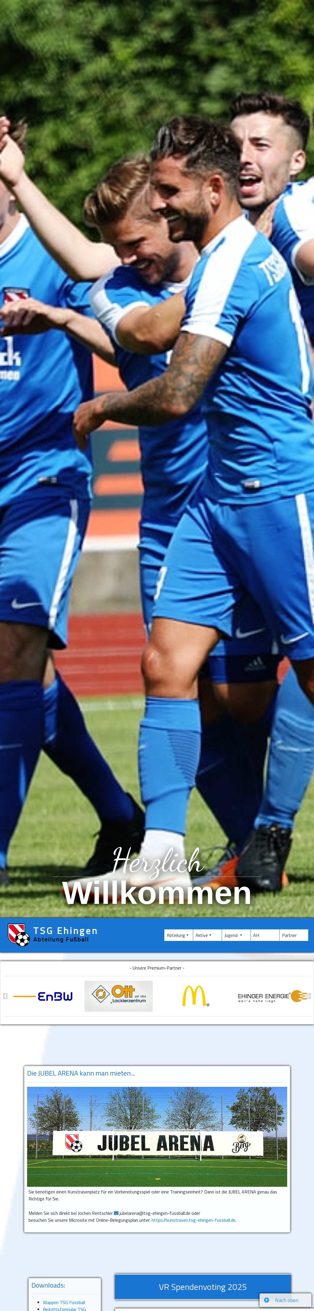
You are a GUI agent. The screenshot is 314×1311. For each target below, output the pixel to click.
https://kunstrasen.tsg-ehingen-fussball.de (194, 1220)
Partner (295, 935)
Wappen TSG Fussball (64, 1302)
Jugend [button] (231, 935)
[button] (5, 996)
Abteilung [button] (176, 935)
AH (264, 935)
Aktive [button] (201, 935)
